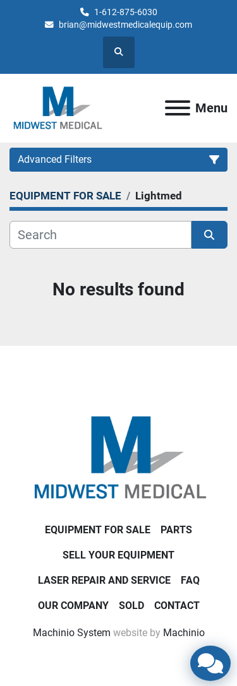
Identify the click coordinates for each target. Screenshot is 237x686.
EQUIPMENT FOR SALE (97, 530)
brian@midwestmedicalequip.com (125, 25)
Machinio (184, 633)
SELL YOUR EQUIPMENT (118, 555)
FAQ (190, 580)
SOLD (131, 606)
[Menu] (177, 107)
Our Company (73, 606)
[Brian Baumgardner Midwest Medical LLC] (119, 457)
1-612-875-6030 (125, 12)
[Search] (100, 235)
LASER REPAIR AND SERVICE (104, 580)
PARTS (176, 530)
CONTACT (177, 606)
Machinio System (72, 633)
